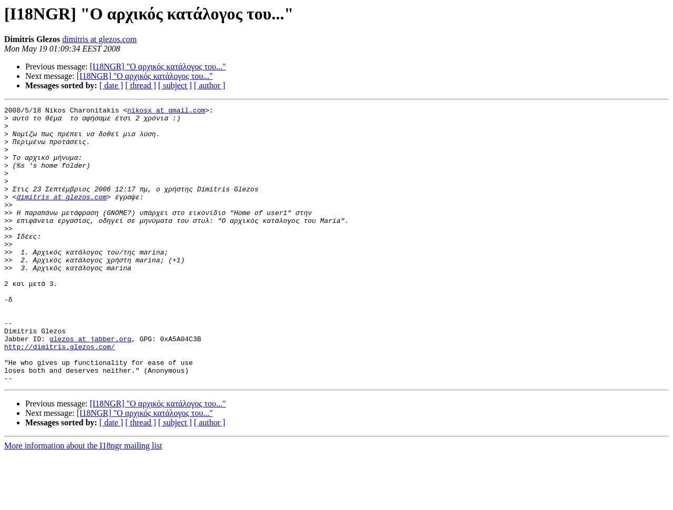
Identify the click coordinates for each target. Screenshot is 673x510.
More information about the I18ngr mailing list (83, 500)
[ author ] (210, 85)
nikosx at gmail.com (166, 111)
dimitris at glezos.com (99, 39)
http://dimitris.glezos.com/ (59, 395)
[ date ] (111, 85)
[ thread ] (140, 85)
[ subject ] (175, 85)
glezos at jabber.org (90, 386)
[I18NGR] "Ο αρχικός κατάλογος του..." (158, 66)
